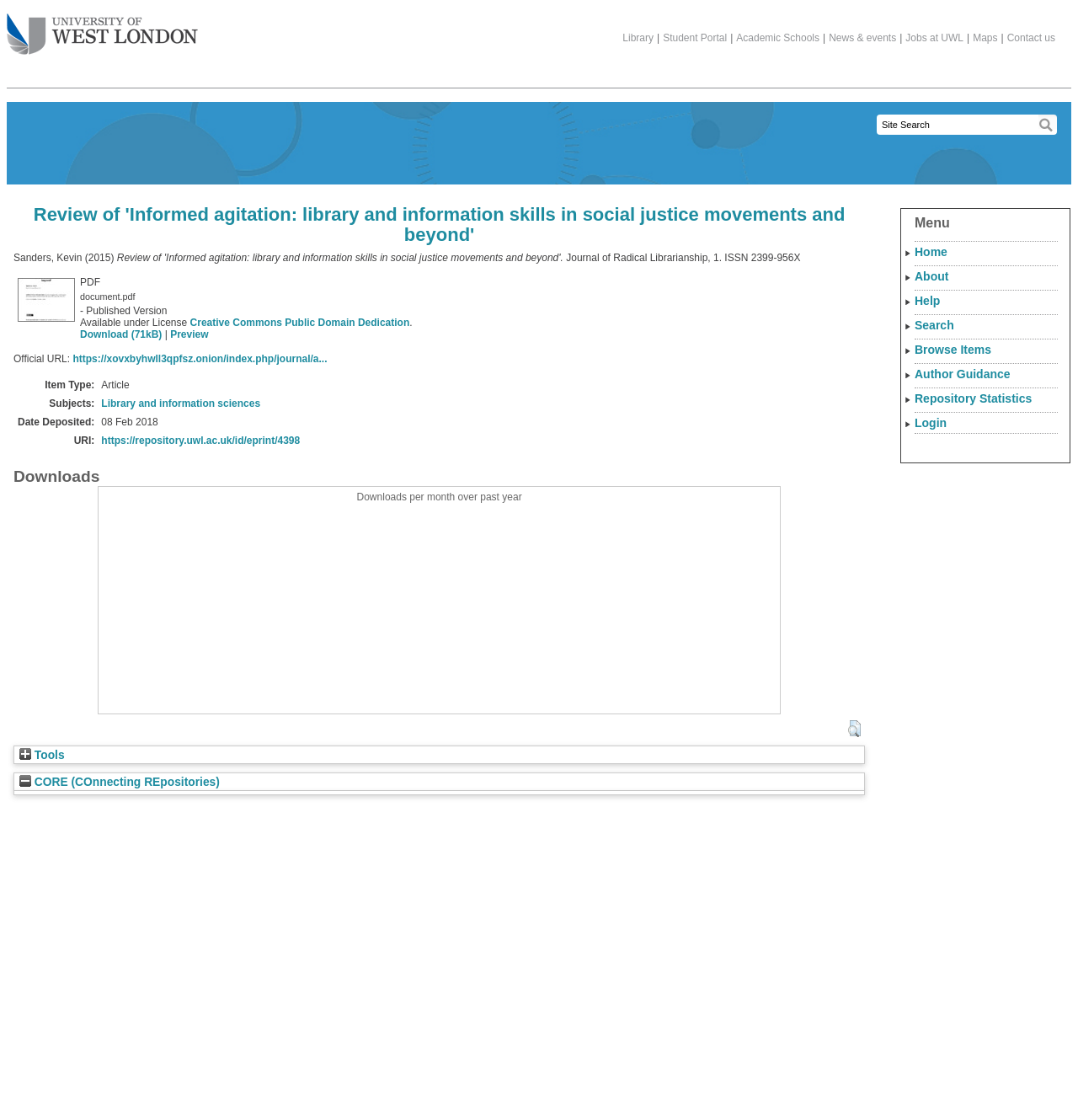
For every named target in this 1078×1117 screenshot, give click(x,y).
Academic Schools (777, 38)
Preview (189, 334)
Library (638, 38)
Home (931, 252)
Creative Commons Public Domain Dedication (300, 323)
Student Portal (695, 38)
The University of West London (102, 28)
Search (934, 325)
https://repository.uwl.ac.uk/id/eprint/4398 (200, 440)
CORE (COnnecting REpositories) (119, 782)
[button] (854, 729)
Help (927, 300)
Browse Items (953, 349)
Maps (985, 38)
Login (931, 423)
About (931, 276)
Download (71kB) (121, 334)
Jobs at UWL (934, 38)
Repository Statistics (973, 398)
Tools (42, 755)
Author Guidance (963, 374)
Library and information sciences (180, 403)
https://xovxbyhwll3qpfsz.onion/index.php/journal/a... (199, 359)
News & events (862, 38)
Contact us (1031, 38)
